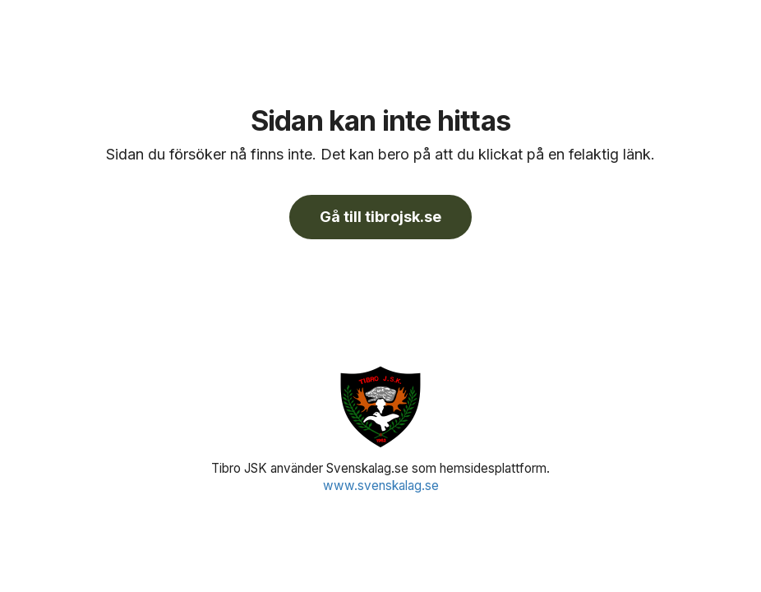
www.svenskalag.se (381, 485)
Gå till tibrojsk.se (380, 216)
